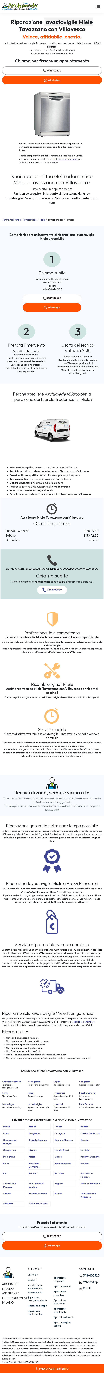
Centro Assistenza (11, 219)
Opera (58, 1156)
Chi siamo (33, 1274)
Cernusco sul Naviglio (9, 1142)
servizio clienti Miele (84, 1021)
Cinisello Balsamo (38, 1140)
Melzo (32, 1156)
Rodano (33, 1173)
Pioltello (84, 1163)
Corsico (84, 1140)
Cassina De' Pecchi (90, 1133)
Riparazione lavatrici (64, 1317)
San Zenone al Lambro (36, 1185)
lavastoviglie (30, 219)
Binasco (84, 1126)
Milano (6, 1126)
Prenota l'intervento (52, 1368)
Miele (42, 219)
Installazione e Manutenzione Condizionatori (35, 1288)
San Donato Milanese (86, 1175)
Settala (7, 1193)
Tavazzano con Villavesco (88, 1195)
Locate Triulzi (62, 1150)
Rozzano (59, 1173)
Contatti (32, 1279)
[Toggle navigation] (98, 6)
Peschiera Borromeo (34, 1165)
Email (85, 1288)
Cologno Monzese (64, 1140)
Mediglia (84, 1150)
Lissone (33, 1150)
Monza (32, 1126)
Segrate (59, 1183)
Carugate (60, 1133)
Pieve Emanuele (63, 1163)
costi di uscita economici (65, 159)
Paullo (6, 1163)
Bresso (6, 1133)
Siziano (58, 1193)
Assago (58, 1126)
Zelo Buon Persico (38, 1203)
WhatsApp (52, 80)
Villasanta (8, 1203)
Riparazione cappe (37, 1305)
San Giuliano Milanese (9, 1185)
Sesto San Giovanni (90, 1183)
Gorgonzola (9, 1150)
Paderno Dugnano (90, 1156)
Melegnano (9, 1156)
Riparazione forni (62, 1286)
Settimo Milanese (38, 1193)
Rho (5, 1173)
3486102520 (52, 70)
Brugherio (34, 1133)
